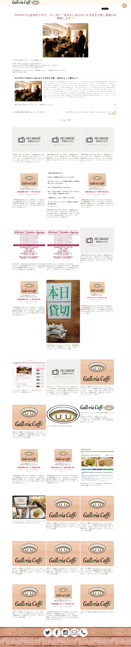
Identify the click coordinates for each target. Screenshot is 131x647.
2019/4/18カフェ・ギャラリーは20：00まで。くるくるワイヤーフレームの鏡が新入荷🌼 (91, 113)
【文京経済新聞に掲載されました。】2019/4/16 (29, 112)
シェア (106, 7)
